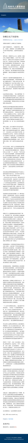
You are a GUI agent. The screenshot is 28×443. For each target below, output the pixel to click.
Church (5, 439)
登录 (15, 427)
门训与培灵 (10, 419)
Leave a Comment (18, 39)
